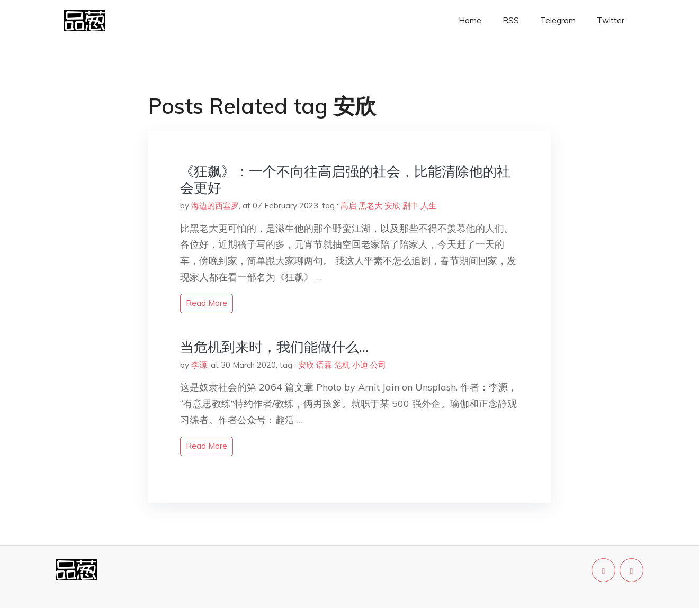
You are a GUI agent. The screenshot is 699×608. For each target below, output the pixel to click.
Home (470, 20)
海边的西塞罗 (215, 206)
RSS (511, 20)
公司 (378, 365)
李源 (199, 365)
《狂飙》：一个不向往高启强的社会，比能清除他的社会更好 (345, 179)
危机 (342, 365)
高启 (348, 206)
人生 (428, 206)
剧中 (410, 206)
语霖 (324, 365)
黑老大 (370, 206)
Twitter (610, 20)
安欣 (392, 206)
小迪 (360, 365)
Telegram (558, 20)
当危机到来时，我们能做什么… (274, 347)
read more (206, 303)
